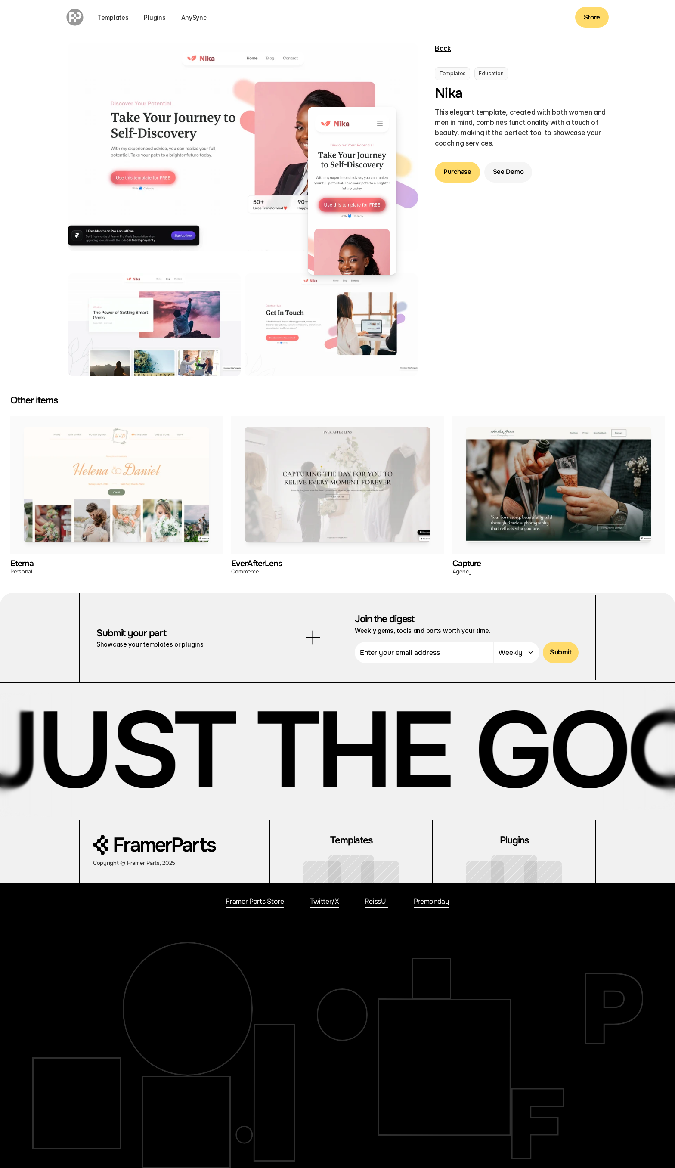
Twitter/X (324, 901)
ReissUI (376, 901)
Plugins (154, 17)
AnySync (194, 17)
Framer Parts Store (255, 901)
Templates (112, 17)
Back (443, 48)
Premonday (431, 901)
